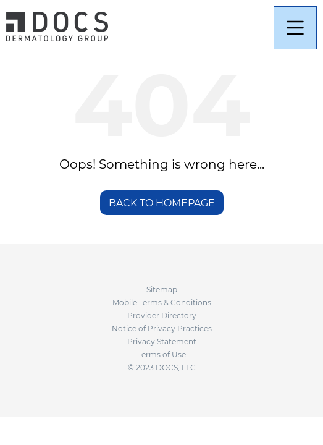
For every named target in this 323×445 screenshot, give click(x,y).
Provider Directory (161, 315)
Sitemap (161, 289)
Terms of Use (162, 354)
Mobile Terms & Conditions (161, 302)
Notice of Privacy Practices (162, 328)
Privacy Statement (161, 341)
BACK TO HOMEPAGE (162, 203)
